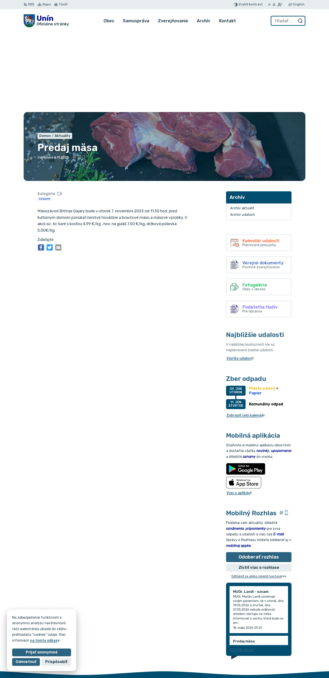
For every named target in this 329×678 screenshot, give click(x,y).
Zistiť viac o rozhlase (259, 486)
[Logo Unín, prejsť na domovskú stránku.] (46, 20)
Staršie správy (242, 568)
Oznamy (44, 117)
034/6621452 (290, 653)
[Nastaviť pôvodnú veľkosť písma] (274, 4)
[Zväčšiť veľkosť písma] (279, 4)
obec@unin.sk (290, 663)
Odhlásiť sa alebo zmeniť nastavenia (258, 495)
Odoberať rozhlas (259, 476)
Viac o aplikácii (239, 412)
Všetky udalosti (240, 277)
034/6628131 (289, 658)
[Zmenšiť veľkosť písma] (269, 4)
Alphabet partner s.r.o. (87, 624)
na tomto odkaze (45, 640)
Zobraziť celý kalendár (245, 334)
